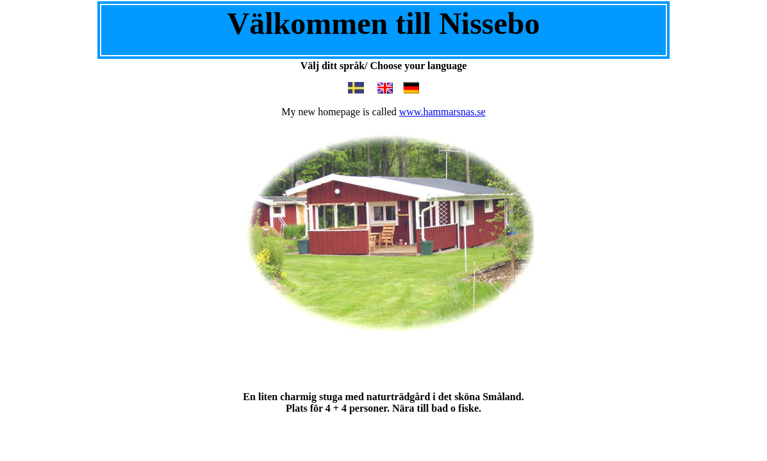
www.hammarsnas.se (442, 111)
